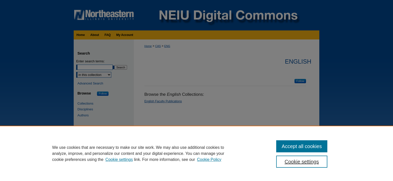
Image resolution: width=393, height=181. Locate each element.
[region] (196, 153)
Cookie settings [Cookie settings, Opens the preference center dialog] (302, 161)
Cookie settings (119, 159)
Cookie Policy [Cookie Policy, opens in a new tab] (209, 159)
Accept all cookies (302, 146)
